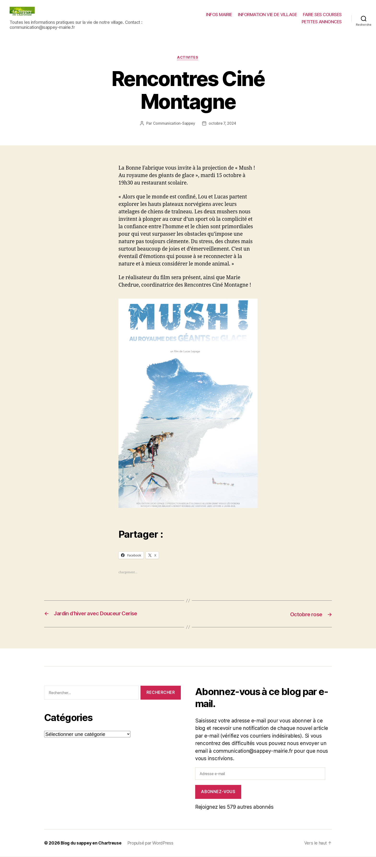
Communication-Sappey (173, 123)
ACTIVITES (188, 58)
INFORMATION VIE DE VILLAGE (267, 14)
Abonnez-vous (218, 792)
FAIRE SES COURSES (322, 14)
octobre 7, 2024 (222, 123)
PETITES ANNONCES (322, 21)
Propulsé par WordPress (152, 843)
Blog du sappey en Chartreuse (92, 843)
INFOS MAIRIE (219, 14)
